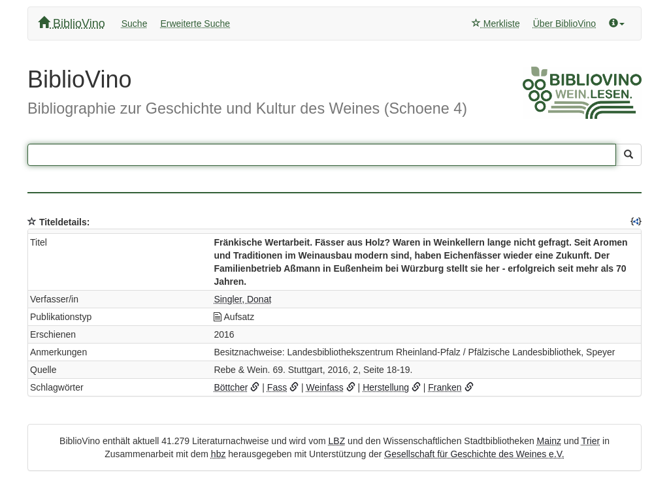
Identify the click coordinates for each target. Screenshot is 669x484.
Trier (590, 441)
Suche (135, 23)
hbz (218, 454)
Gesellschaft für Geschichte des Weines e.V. (474, 454)
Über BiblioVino (564, 23)
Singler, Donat (242, 299)
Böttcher (231, 387)
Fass (277, 387)
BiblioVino (71, 23)
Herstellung (386, 387)
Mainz (549, 441)
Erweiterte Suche (195, 23)
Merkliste (496, 23)
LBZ (337, 441)
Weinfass (325, 387)
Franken (444, 387)
